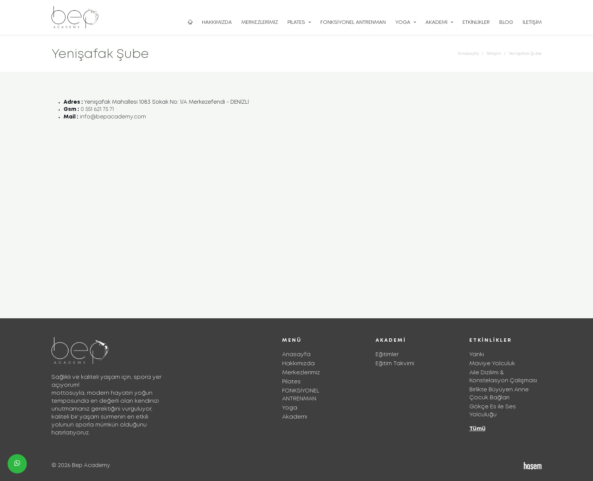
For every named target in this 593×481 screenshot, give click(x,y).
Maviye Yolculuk (492, 363)
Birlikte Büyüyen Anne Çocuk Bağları (499, 393)
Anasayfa (468, 54)
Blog (506, 22)
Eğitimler (387, 354)
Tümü (477, 428)
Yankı (476, 354)
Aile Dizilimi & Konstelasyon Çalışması (503, 376)
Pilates (297, 22)
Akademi (437, 22)
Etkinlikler (476, 22)
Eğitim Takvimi (395, 363)
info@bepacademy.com (113, 117)
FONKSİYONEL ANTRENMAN (353, 22)
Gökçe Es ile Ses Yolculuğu (492, 410)
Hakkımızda (217, 22)
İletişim (532, 22)
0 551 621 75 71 (97, 109)
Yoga (403, 22)
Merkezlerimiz (259, 22)
